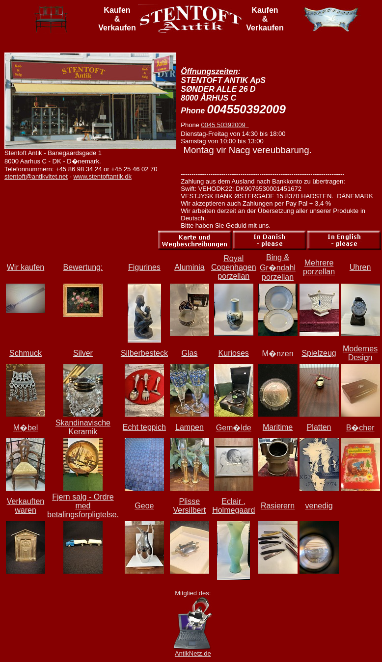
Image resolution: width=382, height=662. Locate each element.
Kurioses (233, 353)
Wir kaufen (25, 267)
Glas (189, 353)
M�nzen (278, 353)
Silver (83, 353)
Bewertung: (83, 267)
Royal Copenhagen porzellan (233, 267)
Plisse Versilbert (189, 505)
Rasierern (278, 506)
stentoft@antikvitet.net (36, 176)
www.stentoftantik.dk (102, 176)
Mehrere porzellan (319, 267)
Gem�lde (233, 428)
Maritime (278, 427)
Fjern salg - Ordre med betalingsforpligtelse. (83, 506)
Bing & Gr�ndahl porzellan (278, 267)
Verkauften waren (26, 505)
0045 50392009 (224, 125)
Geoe (144, 506)
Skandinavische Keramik (82, 427)
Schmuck (25, 353)
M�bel (25, 428)
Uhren (360, 267)
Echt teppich (144, 427)
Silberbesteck (144, 353)
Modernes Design (360, 353)
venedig (319, 506)
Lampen (189, 427)
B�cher (360, 428)
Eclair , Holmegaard (233, 505)
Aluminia (189, 267)
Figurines (144, 267)
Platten (319, 427)
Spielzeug (318, 353)
